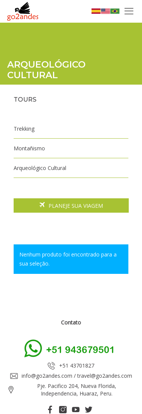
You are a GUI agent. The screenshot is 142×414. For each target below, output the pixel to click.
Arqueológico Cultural (40, 167)
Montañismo (29, 148)
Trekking (24, 128)
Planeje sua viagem (71, 206)
